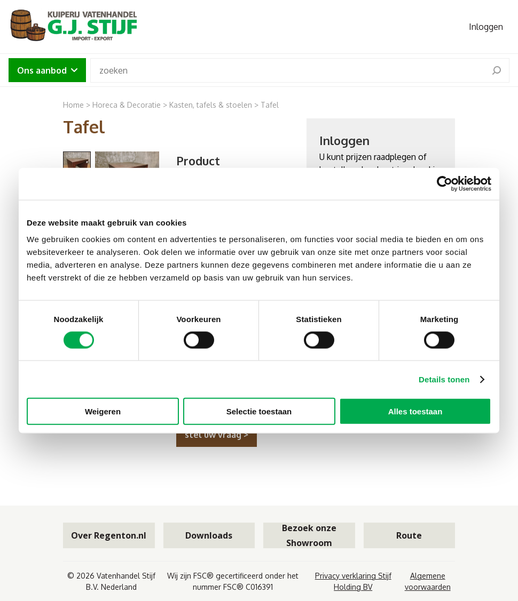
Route (409, 535)
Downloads (208, 535)
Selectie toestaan (259, 411)
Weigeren (103, 411)
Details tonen (444, 378)
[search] (496, 70)
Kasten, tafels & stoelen (210, 104)
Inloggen (486, 26)
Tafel (270, 104)
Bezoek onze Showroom (309, 535)
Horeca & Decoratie (126, 104)
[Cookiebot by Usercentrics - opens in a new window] (444, 183)
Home (73, 104)
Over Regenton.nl (108, 535)
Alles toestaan (415, 411)
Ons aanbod (47, 70)
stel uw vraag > (216, 434)
